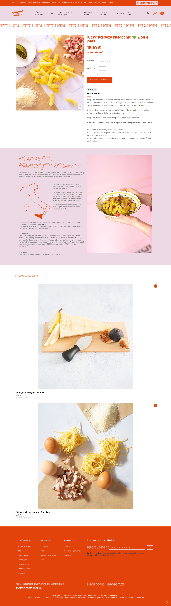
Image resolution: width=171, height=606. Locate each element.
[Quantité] (102, 69)
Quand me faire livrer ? (147, 3)
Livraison (44, 546)
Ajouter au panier (99, 79)
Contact (68, 546)
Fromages (22, 559)
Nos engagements (72, 551)
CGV (43, 559)
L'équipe (67, 555)
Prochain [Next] (83, 73)
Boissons (22, 573)
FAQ (42, 551)
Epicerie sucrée (24, 568)
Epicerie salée (24, 564)
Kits (19, 551)
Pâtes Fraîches (24, 546)
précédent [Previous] (16, 73)
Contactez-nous (28, 588)
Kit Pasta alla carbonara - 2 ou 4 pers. (33, 512)
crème (44, 224)
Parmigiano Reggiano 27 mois (29, 392)
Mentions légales (48, 555)
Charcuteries (23, 555)
